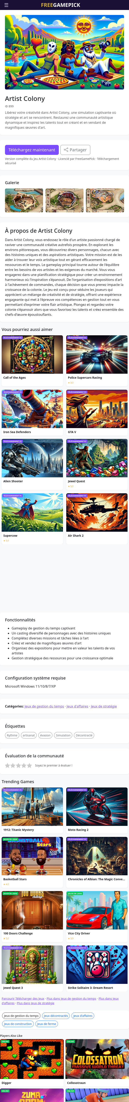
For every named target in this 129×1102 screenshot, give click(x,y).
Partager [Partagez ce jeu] (75, 173)
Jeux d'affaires (77, 793)
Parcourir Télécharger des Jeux (23, 1085)
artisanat (29, 822)
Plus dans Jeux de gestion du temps (71, 1085)
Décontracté (84, 822)
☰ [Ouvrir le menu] (6, 4)
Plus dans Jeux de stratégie (35, 1090)
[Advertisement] (64, 20)
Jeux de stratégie (104, 793)
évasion (45, 822)
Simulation (63, 822)
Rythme (12, 822)
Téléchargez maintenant (31, 173)
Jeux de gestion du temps (44, 793)
